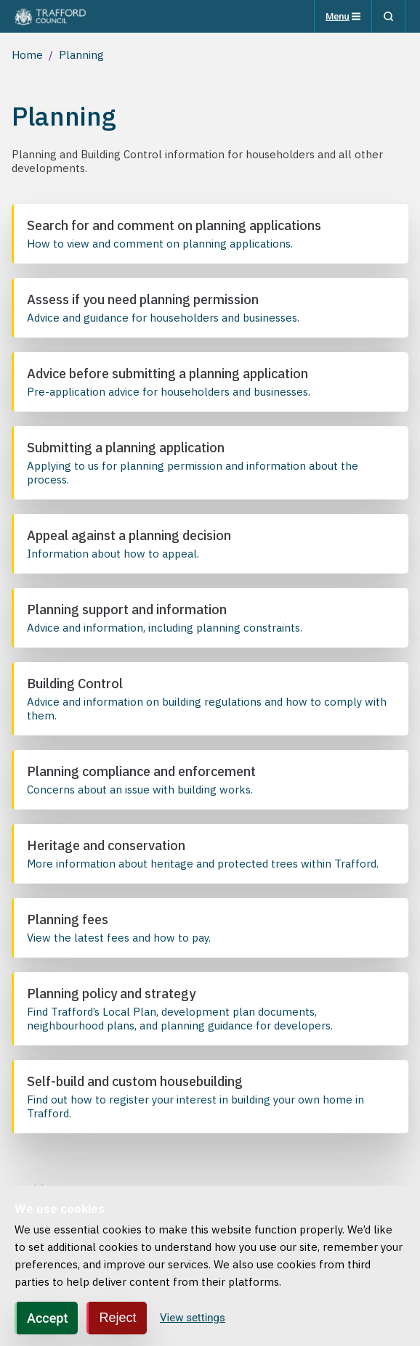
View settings (192, 1317)
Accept (47, 1318)
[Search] (388, 16)
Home (27, 55)
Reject (117, 1317)
